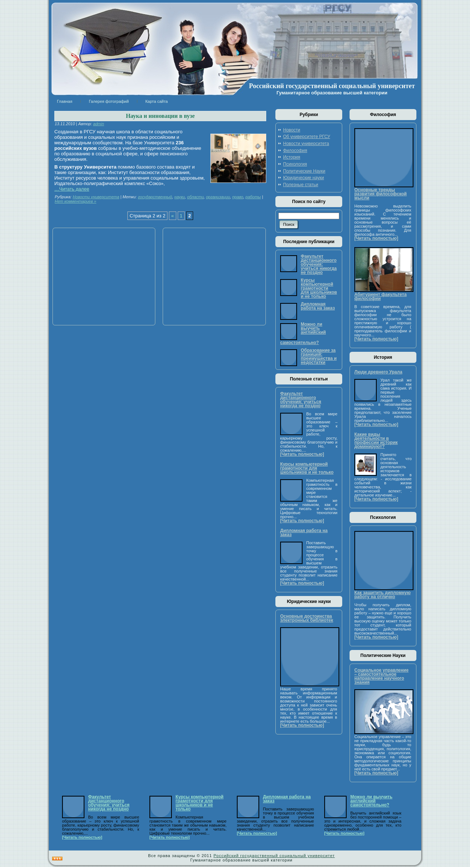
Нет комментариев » (75, 201)
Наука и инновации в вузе (160, 116)
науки (179, 197)
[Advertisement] (101, 276)
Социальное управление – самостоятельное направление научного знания (381, 676)
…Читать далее (71, 189)
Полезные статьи (300, 184)
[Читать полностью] (302, 454)
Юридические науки (303, 177)
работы (253, 197)
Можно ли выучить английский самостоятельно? (303, 333)
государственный (155, 197)
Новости (291, 130)
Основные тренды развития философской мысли (380, 194)
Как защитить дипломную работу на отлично (382, 594)
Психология (295, 164)
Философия (295, 150)
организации (218, 197)
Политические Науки (304, 171)
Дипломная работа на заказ (318, 306)
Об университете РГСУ (306, 136)
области (195, 197)
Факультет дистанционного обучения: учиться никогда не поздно (319, 264)
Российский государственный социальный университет (332, 86)
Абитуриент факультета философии (380, 296)
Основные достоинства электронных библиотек (306, 618)
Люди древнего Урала (378, 372)
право (237, 197)
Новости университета (96, 197)
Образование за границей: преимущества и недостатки (319, 356)
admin (98, 124)
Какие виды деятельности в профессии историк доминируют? (376, 440)
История (291, 157)
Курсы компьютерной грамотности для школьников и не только (319, 288)
